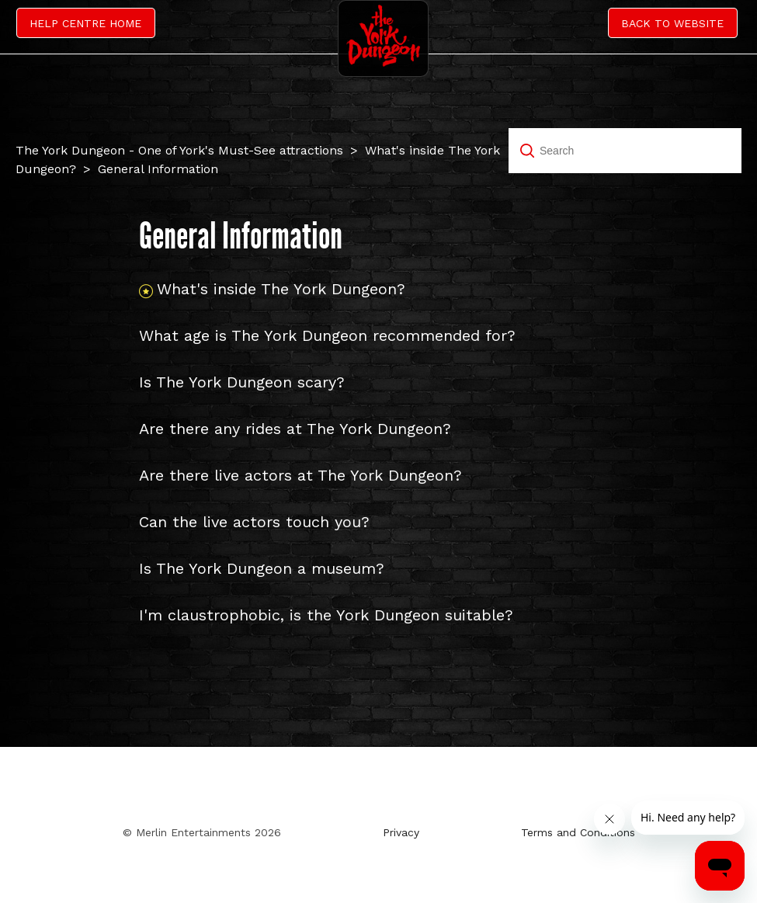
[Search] (625, 150)
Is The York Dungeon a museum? (261, 568)
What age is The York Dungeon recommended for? (327, 335)
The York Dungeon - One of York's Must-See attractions (179, 150)
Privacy (401, 832)
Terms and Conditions (578, 832)
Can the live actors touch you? (254, 521)
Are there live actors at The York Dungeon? (300, 475)
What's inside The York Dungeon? (281, 289)
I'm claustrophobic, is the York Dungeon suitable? (326, 615)
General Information (158, 168)
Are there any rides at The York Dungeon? (295, 428)
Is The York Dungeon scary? (242, 382)
